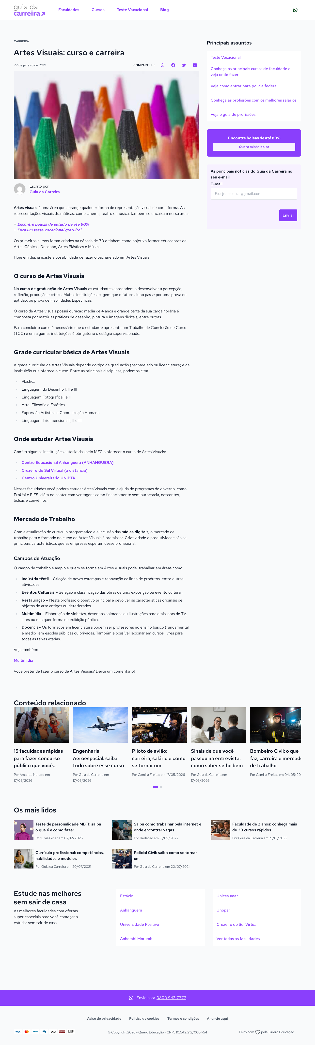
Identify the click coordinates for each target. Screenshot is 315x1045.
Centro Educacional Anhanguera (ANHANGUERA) (68, 497)
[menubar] (113, 10)
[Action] (157, 46)
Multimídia (23, 694)
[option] (254, 92)
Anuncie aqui (217, 1018)
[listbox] (254, 120)
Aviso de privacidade (104, 1018)
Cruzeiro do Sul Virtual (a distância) (55, 504)
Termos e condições (183, 1018)
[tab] (155, 822)
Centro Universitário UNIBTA (48, 512)
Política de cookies (144, 1018)
